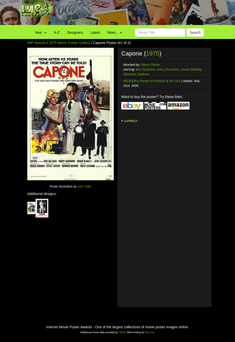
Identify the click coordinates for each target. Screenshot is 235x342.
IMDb (127, 81)
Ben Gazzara (145, 69)
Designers (75, 32)
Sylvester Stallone (136, 74)
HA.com (174, 81)
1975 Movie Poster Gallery (69, 43)
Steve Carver (150, 64)
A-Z (57, 32)
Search (195, 32)
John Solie (84, 186)
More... (114, 32)
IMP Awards (36, 43)
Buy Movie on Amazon (150, 81)
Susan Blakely (191, 69)
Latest (95, 32)
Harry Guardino (168, 69)
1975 (152, 53)
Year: (40, 32)
